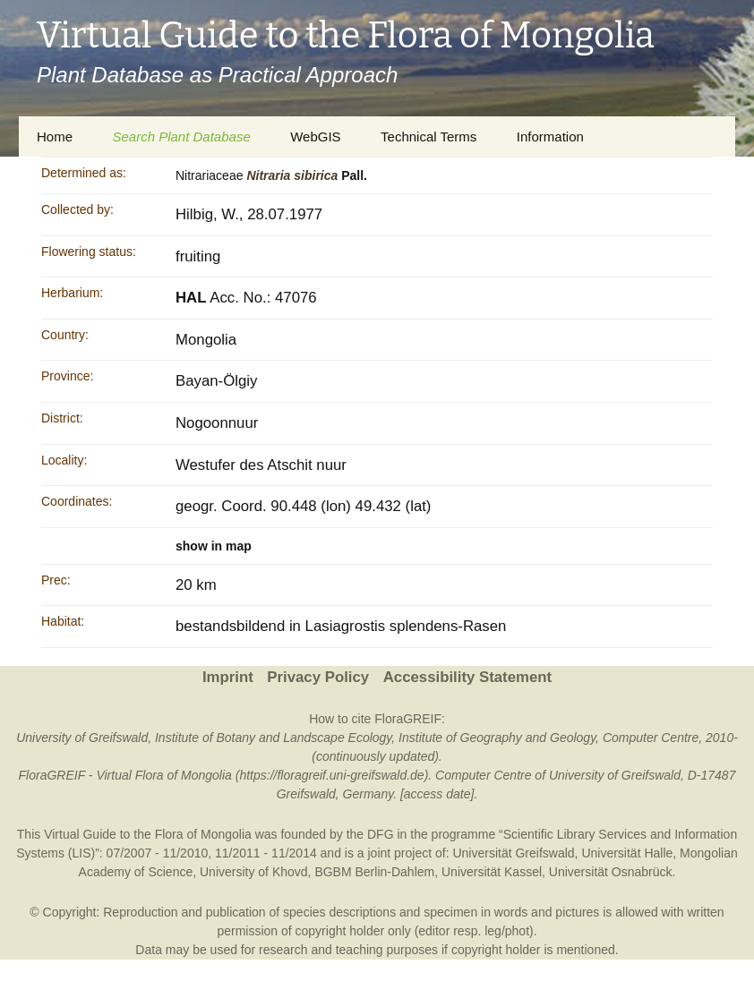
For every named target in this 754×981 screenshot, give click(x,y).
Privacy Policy (318, 677)
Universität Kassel (491, 872)
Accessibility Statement (467, 677)
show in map (214, 546)
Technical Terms (428, 136)
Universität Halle (627, 853)
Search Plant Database (181, 136)
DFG (380, 834)
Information (550, 136)
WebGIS (315, 136)
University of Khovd (254, 872)
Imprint (227, 677)
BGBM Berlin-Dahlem (374, 872)
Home (55, 136)
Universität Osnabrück (611, 872)
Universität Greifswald (513, 853)
